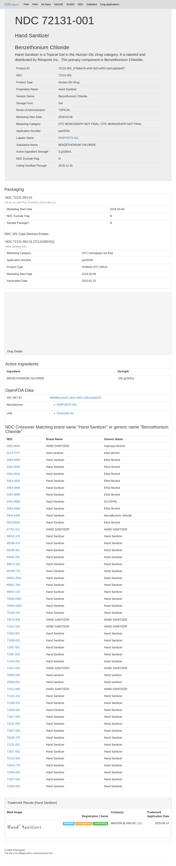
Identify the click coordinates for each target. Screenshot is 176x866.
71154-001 (13, 661)
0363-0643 (13, 473)
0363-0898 (13, 494)
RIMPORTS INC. (69, 137)
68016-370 (13, 536)
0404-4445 (13, 515)
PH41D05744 (65, 413)
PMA (26, 4)
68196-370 (13, 543)
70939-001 (13, 682)
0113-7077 (13, 452)
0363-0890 (13, 487)
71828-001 (13, 709)
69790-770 (13, 571)
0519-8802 (13, 522)
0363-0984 (13, 508)
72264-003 (13, 772)
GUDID (70, 4)
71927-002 (13, 779)
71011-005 (13, 689)
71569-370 (13, 703)
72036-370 (13, 737)
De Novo (46, 4)
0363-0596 (13, 466)
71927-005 (13, 716)
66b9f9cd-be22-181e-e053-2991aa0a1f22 (75, 397)
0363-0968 (13, 501)
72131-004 (13, 758)
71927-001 (13, 751)
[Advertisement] (88, 320)
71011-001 (13, 626)
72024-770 (13, 765)
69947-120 (13, 591)
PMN (35, 4)
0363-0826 (13, 480)
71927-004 (13, 730)
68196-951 (13, 550)
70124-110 (13, 612)
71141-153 (13, 696)
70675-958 (13, 619)
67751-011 (13, 529)
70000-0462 (14, 598)
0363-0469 (13, 459)
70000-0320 (14, 605)
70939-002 (13, 675)
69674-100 (13, 564)
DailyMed (92, 4)
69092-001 (13, 557)
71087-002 (13, 654)
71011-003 (13, 668)
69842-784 (13, 584)
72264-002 (13, 786)
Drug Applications (109, 4)
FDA (11, 4)
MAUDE (58, 4)
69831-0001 (14, 578)
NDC (80, 4)
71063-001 (13, 633)
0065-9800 (13, 446)
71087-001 (13, 647)
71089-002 (13, 640)
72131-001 (13, 744)
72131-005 (13, 723)
